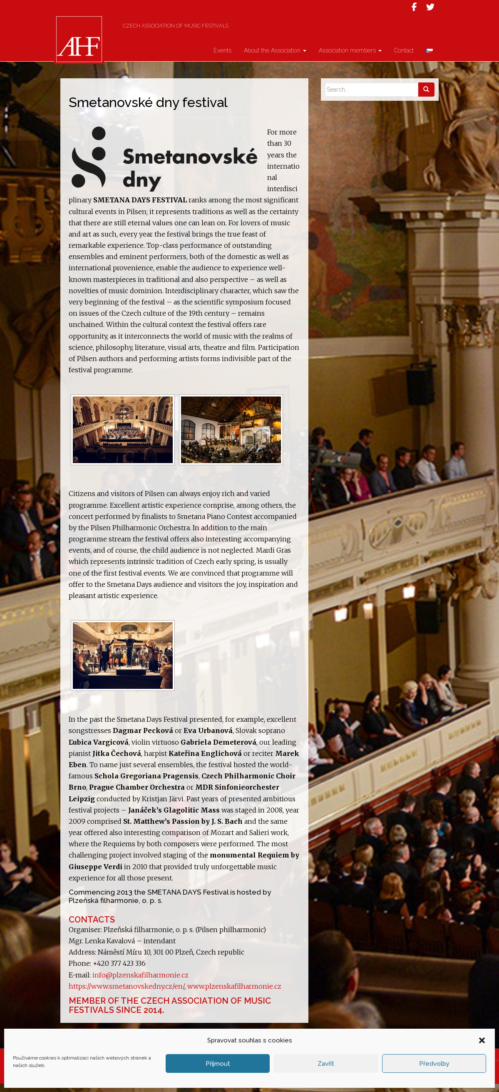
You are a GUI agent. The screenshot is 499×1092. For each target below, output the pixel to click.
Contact (404, 58)
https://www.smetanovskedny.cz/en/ (126, 994)
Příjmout (218, 1063)
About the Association (275, 58)
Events (222, 58)
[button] (482, 1040)
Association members (350, 58)
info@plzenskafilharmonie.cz (140, 983)
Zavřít (326, 1063)
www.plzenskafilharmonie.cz (233, 994)
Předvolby (434, 1063)
